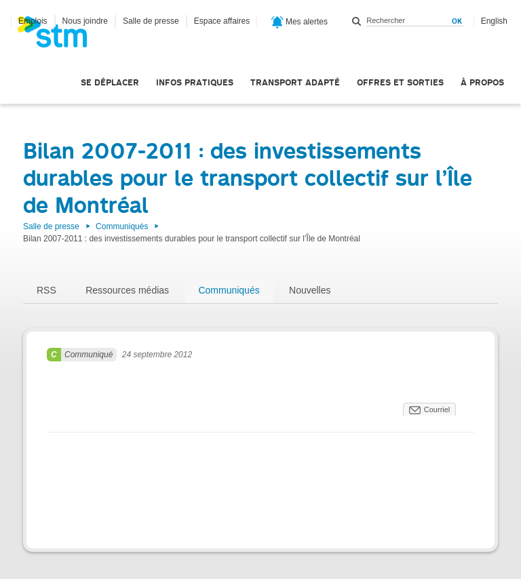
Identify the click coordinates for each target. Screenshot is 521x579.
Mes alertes (299, 22)
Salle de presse (151, 21)
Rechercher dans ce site (357, 21)
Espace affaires (222, 21)
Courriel (437, 409)
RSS (46, 290)
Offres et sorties (400, 82)
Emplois (32, 21)
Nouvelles (309, 290)
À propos (482, 82)
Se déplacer (110, 82)
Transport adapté (295, 82)
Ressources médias (127, 290)
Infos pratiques (194, 82)
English (494, 21)
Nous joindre (85, 21)
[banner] (59, 36)
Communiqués (122, 226)
